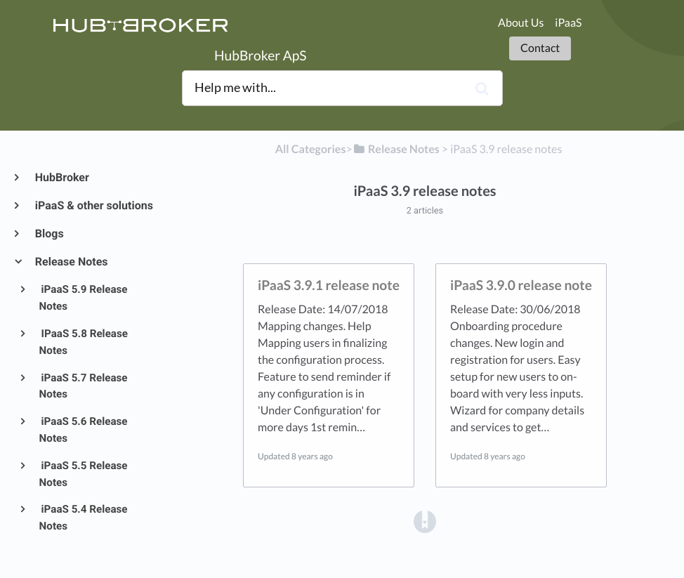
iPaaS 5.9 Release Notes (83, 298)
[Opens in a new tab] (425, 520)
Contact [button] (540, 48)
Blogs (49, 233)
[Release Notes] (396, 149)
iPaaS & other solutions (93, 205)
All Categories (310, 149)
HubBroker (61, 177)
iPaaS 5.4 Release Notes (83, 517)
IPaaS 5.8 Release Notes (83, 342)
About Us (521, 22)
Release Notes (71, 261)
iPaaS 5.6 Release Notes (83, 430)
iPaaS (568, 22)
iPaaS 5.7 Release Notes (83, 386)
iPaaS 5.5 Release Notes (83, 474)
